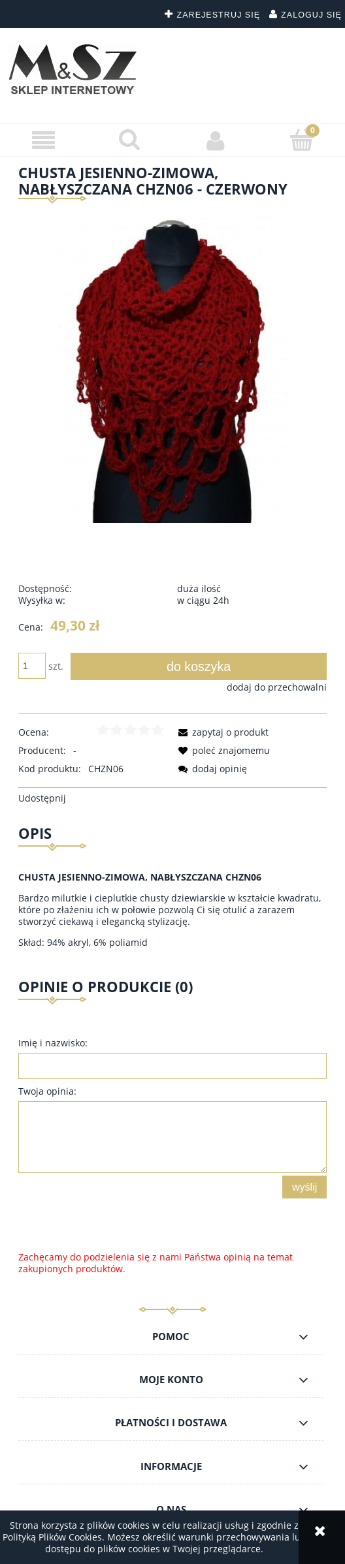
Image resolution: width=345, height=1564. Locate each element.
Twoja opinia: (47, 1091)
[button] (43, 140)
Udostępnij (42, 798)
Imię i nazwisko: (53, 1043)
